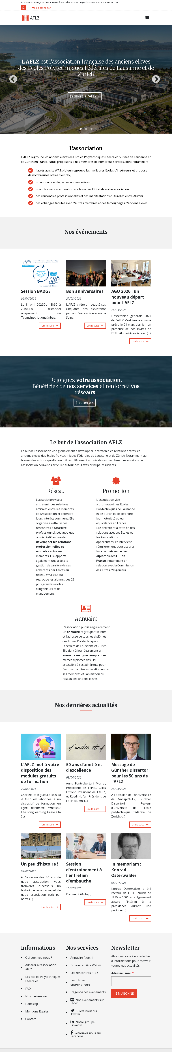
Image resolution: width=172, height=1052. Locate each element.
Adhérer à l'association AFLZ (40, 967)
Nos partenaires (36, 996)
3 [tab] (91, 129)
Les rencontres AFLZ (84, 973)
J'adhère (83, 402)
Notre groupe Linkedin (82, 1023)
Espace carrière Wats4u (86, 965)
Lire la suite (51, 325)
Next (155, 79)
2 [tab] (86, 129)
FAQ (28, 989)
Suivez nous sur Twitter (83, 1012)
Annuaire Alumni (81, 958)
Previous (13, 79)
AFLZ (35, 18)
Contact (30, 1019)
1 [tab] (80, 129)
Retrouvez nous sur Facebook (85, 1034)
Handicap (31, 1004)
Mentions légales (37, 1011)
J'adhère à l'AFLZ (83, 96)
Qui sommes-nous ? (38, 958)
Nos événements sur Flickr (87, 1001)
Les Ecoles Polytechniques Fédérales (43, 979)
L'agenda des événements (88, 992)
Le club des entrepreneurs (80, 982)
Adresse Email (121, 973)
